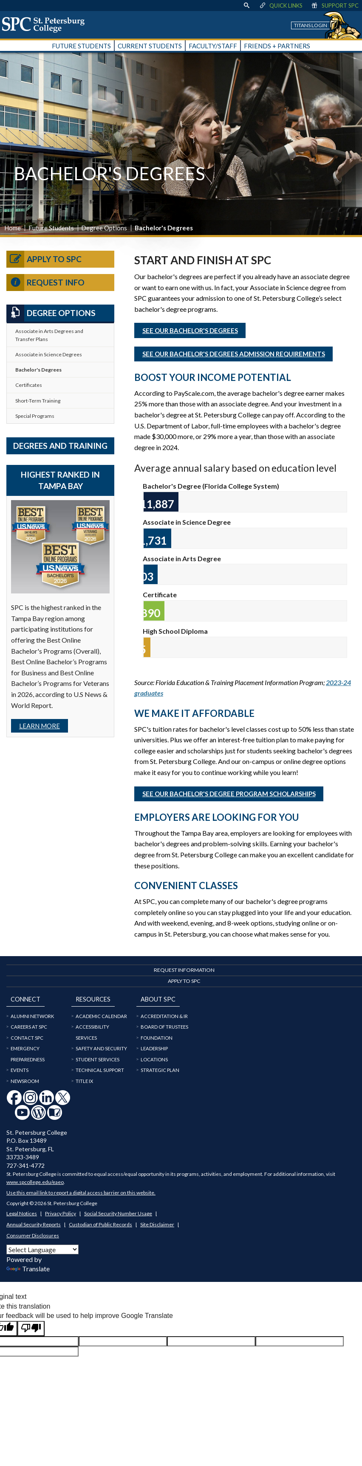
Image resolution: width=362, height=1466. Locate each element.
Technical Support (100, 1070)
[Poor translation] (31, 1328)
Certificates (28, 385)
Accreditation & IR (164, 1016)
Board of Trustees (164, 1027)
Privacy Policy (60, 1213)
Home (12, 228)
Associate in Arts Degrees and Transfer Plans (49, 335)
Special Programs (34, 416)
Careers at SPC (29, 1027)
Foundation (157, 1038)
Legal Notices (21, 1213)
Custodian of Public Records (100, 1224)
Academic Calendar (101, 1016)
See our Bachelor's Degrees (190, 330)
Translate (28, 1269)
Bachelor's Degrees (38, 369)
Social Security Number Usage (118, 1213)
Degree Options (104, 228)
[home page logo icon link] (46, 24)
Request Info (45, 282)
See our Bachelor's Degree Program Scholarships (229, 793)
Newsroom (25, 1081)
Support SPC (335, 5)
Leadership (154, 1048)
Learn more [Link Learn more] (39, 726)
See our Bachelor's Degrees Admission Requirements (233, 354)
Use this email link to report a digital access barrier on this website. (81, 1192)
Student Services (97, 1059)
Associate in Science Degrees (48, 354)
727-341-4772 (25, 1165)
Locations (154, 1059)
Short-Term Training (37, 400)
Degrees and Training (60, 445)
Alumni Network (32, 1016)
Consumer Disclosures (32, 1235)
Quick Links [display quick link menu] (281, 5)
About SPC (158, 999)
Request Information (184, 970)
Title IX (84, 1081)
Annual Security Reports (33, 1224)
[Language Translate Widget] (42, 1249)
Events (19, 1070)
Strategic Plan (160, 1070)
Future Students (51, 228)
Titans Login (310, 25)
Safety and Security (101, 1048)
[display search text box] (246, 5)
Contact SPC (27, 1038)
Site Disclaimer (157, 1224)
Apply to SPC (44, 259)
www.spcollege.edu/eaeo (35, 1182)
